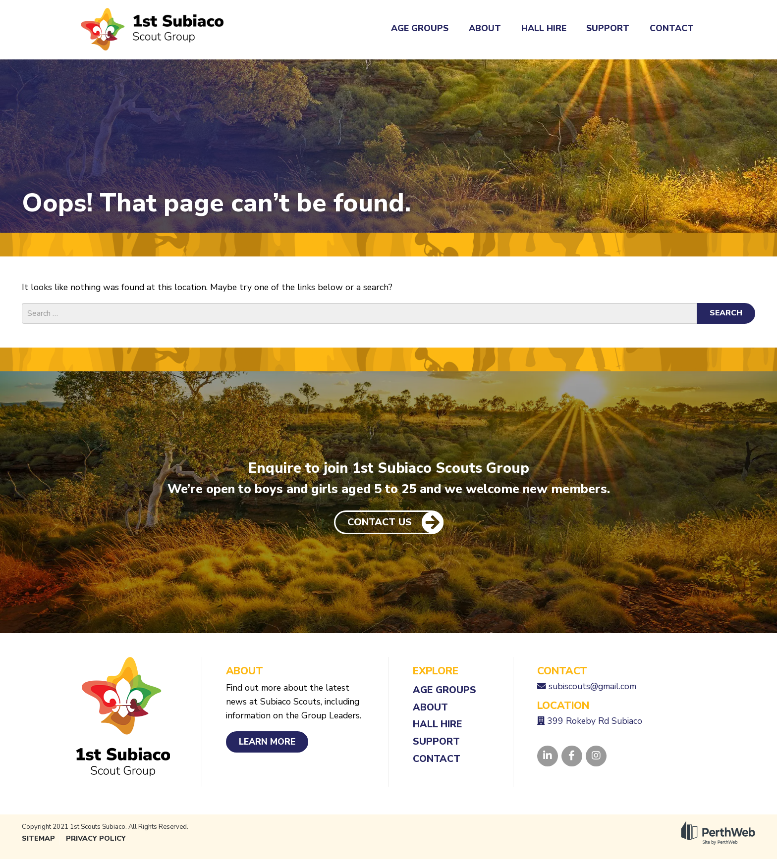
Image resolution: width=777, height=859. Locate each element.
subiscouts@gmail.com (592, 686)
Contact (672, 28)
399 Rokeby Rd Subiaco (594, 721)
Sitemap (38, 838)
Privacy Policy (96, 838)
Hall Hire (543, 28)
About (485, 28)
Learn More (267, 742)
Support (607, 28)
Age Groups (419, 28)
